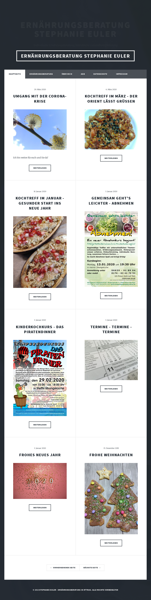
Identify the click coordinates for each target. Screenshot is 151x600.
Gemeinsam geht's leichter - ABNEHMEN (111, 200)
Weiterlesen (40, 168)
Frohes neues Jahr (40, 454)
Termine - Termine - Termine (111, 329)
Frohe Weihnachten (111, 454)
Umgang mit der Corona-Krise (40, 98)
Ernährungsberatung (41, 74)
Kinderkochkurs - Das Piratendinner (40, 329)
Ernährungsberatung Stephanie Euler (75, 59)
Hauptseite (15, 74)
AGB (83, 74)
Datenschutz (100, 74)
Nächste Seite (90, 567)
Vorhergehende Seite (64, 567)
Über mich (67, 74)
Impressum (121, 74)
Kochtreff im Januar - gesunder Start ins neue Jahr (40, 203)
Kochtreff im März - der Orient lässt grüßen (111, 98)
